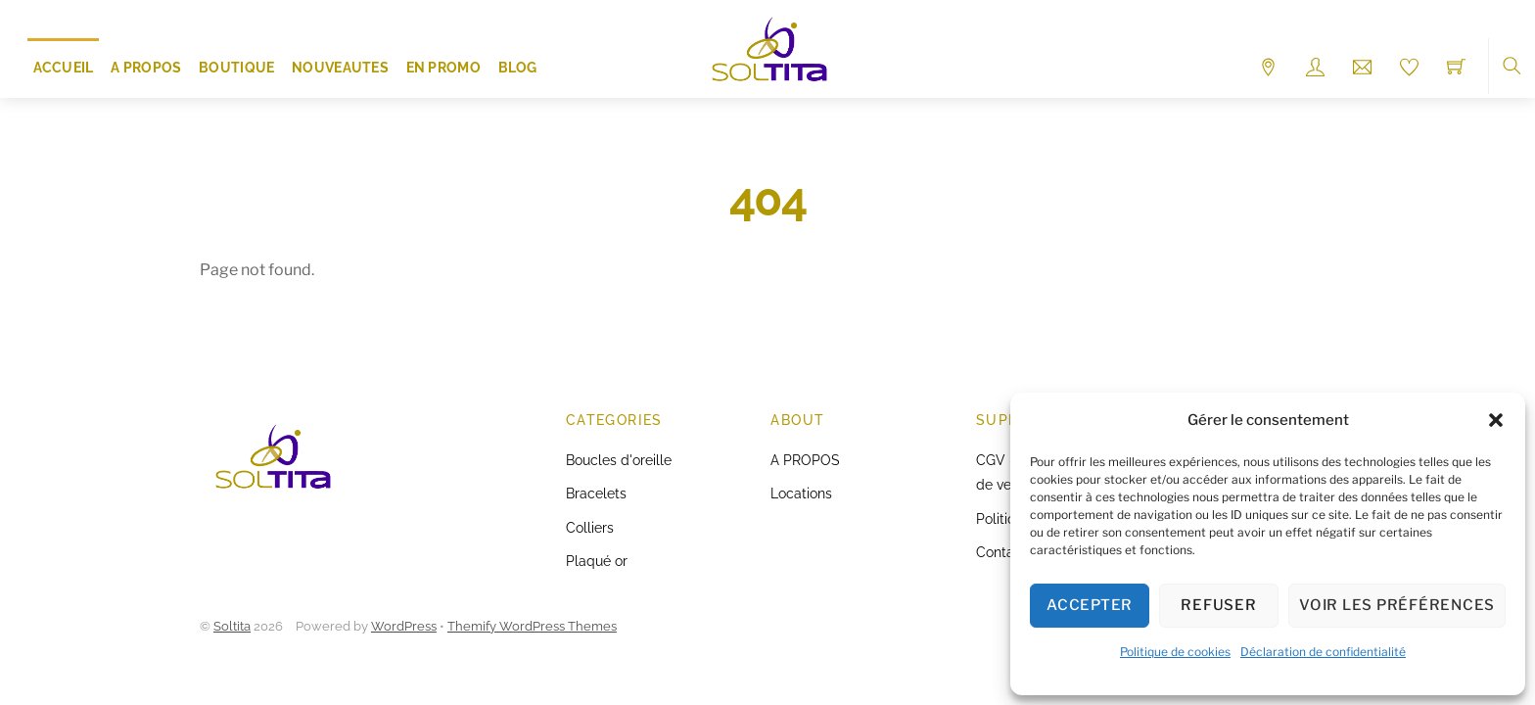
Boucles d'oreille (619, 459)
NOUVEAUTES (340, 67)
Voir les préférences (1397, 605)
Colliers (590, 527)
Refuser (1218, 605)
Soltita (232, 626)
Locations (801, 493)
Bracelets (596, 493)
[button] (1496, 420)
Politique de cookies (1175, 651)
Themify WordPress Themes (532, 626)
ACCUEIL (63, 67)
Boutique (236, 67)
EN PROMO (443, 67)
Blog (517, 67)
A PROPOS (146, 67)
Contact (1001, 551)
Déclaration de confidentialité (1323, 651)
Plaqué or (597, 560)
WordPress (404, 626)
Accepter (1090, 605)
